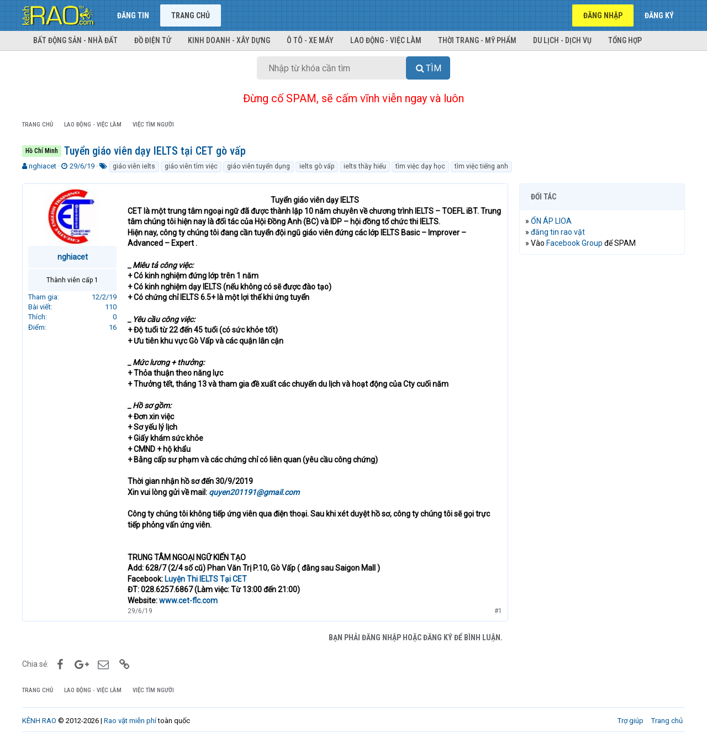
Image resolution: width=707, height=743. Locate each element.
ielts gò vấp (316, 166)
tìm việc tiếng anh (481, 166)
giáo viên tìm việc (191, 166)
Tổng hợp (625, 40)
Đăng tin (133, 15)
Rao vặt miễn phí (130, 720)
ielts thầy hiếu (365, 166)
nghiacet (42, 166)
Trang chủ (190, 15)
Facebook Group (574, 243)
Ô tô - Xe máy (310, 40)
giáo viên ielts (134, 166)
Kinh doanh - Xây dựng (229, 40)
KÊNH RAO (39, 720)
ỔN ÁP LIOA (551, 221)
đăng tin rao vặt (558, 232)
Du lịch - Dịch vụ (562, 40)
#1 (498, 611)
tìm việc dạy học (420, 166)
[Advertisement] (602, 431)
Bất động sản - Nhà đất (75, 40)
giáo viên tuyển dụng (258, 166)
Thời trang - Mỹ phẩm (477, 40)
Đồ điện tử (152, 40)
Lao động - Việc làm (385, 40)
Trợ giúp (630, 720)
